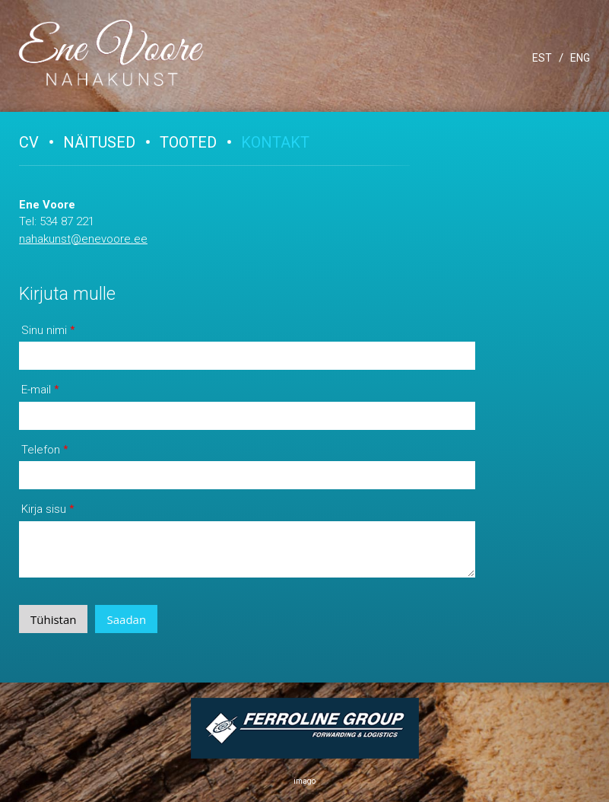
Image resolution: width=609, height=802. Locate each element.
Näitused (99, 142)
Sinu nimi (44, 330)
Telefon (40, 450)
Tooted (188, 142)
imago (304, 781)
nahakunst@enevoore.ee (83, 239)
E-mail (36, 389)
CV (29, 142)
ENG (580, 58)
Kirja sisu (43, 509)
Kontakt (275, 142)
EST (542, 58)
